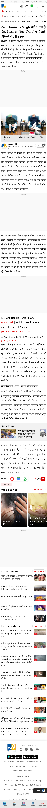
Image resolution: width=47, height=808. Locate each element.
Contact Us (9, 761)
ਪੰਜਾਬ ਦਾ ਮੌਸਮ (9, 16)
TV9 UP (29, 789)
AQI (26, 6)
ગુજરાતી (34, 2)
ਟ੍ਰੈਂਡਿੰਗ (38, 11)
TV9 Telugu (37, 780)
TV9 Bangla (23, 785)
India (17, 22)
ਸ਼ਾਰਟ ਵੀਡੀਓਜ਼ (16, 11)
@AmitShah (7, 322)
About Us (20, 761)
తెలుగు (21, 2)
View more (39, 571)
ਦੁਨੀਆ (30, 11)
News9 (9, 2)
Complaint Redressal (16, 766)
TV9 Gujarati (35, 785)
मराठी (27, 2)
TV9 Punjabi (12, 144)
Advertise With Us (33, 761)
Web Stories (9, 489)
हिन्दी (3, 2)
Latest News (9, 571)
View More (39, 489)
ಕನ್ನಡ (15, 2)
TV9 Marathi (25, 780)
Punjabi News (7, 22)
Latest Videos (10, 626)
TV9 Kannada (11, 785)
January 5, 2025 (8, 340)
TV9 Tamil (5, 789)
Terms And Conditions (22, 770)
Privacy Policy (32, 766)
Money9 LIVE (23, 794)
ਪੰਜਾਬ (8, 11)
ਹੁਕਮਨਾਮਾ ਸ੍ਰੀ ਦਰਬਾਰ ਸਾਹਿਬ (26, 16)
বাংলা (40, 2)
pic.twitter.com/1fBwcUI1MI (15, 331)
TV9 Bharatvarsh (11, 780)
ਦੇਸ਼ (25, 11)
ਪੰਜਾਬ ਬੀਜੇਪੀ (6, 484)
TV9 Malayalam (18, 789)
